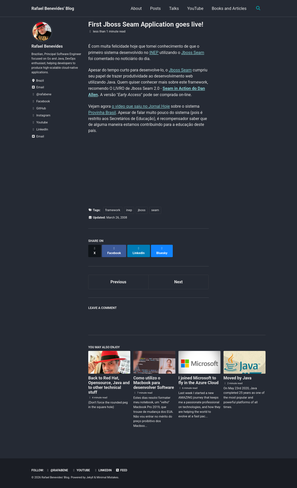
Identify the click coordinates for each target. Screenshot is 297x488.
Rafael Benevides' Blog (52, 8)
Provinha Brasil (102, 120)
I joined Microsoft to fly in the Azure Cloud (198, 385)
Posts (154, 8)
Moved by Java (238, 383)
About (135, 8)
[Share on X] (94, 257)
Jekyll (91, 477)
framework (112, 219)
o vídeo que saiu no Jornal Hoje (142, 113)
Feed (124, 470)
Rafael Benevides (47, 46)
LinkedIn (104, 470)
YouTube (194, 8)
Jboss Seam (195, 53)
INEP (156, 53)
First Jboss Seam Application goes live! (145, 24)
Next (178, 286)
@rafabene (57, 470)
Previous (118, 286)
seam (155, 219)
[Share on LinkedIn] (139, 257)
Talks (173, 8)
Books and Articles (228, 8)
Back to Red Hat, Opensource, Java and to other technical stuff (109, 390)
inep (129, 219)
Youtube (82, 470)
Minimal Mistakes (109, 477)
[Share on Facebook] (114, 257)
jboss (141, 219)
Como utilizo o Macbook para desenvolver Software (153, 388)
